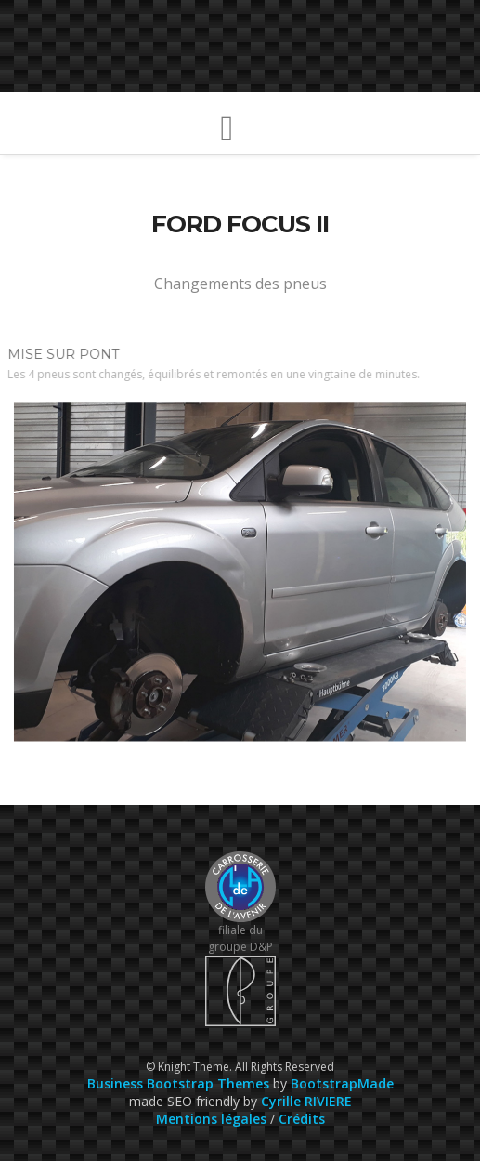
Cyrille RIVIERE (306, 1101)
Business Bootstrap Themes (178, 1083)
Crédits (302, 1119)
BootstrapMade (342, 1083)
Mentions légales (211, 1119)
